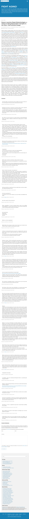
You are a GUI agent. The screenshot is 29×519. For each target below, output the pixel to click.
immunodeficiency (14, 57)
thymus (26, 57)
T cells (19, 56)
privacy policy (24, 445)
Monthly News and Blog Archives (7, 481)
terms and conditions (4, 446)
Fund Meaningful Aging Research (7, 463)
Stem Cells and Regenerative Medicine (8, 498)
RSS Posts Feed (5, 483)
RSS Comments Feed (5, 484)
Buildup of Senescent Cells (6, 478)
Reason (5, 197)
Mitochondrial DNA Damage (6, 476)
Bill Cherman (22, 32)
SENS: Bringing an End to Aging (7, 497)
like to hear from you (13, 46)
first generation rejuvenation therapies (20, 73)
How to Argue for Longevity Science (7, 491)
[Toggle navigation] (27, 1)
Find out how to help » (9, 12)
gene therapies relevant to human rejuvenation (8, 32)
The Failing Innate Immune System (7, 474)
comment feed (9, 429)
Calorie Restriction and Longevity (7, 489)
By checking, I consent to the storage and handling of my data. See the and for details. (14, 446)
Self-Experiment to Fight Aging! (7, 496)
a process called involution (13, 60)
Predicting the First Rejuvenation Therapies (8, 495)
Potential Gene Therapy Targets (7, 494)
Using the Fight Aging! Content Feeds (7, 485)
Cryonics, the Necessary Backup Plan (7, 490)
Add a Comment (11, 28)
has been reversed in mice (13, 67)
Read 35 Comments (5, 28)
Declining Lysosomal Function (6, 475)
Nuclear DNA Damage (6, 477)
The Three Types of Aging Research (7, 500)
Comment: (2, 434)
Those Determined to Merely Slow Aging (8, 499)
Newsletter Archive (5, 482)
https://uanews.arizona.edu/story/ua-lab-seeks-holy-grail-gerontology (11, 273)
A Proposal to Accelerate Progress (7, 488)
